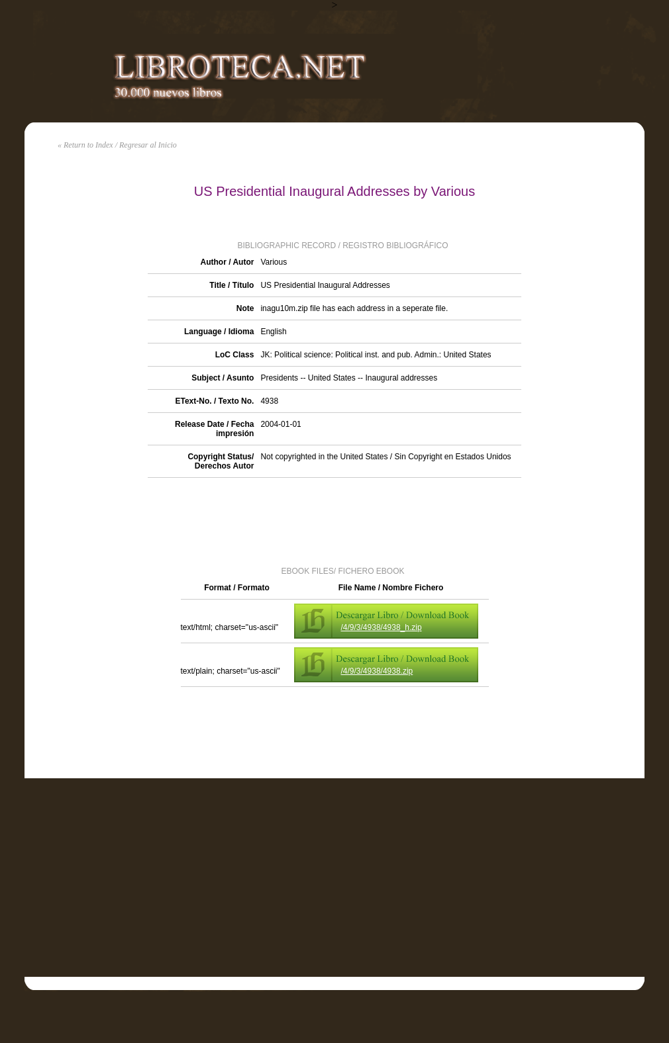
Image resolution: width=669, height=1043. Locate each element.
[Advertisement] (334, 521)
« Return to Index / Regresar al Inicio (117, 145)
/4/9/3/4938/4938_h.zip (381, 627)
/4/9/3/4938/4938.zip (377, 671)
